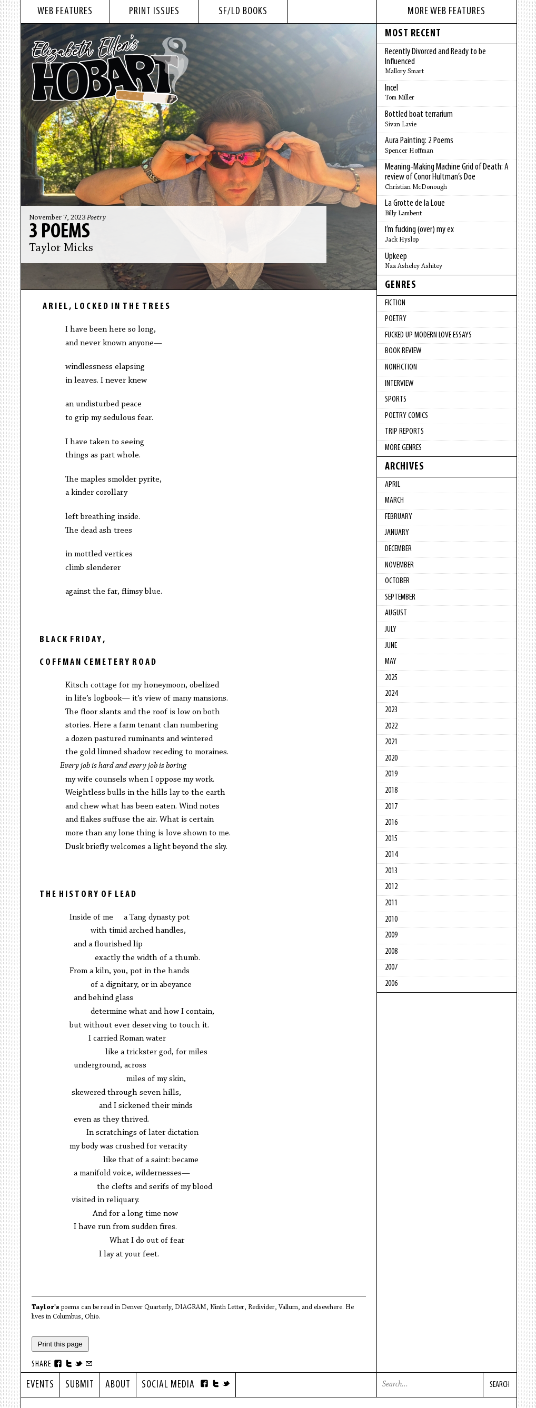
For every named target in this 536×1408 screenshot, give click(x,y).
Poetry (96, 218)
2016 (391, 822)
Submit (79, 1385)
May (390, 661)
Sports (395, 399)
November (399, 565)
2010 (391, 919)
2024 (391, 694)
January (397, 532)
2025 (391, 678)
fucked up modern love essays (428, 335)
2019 (391, 774)
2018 (391, 790)
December (398, 549)
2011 (391, 903)
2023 (391, 710)
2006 (391, 984)
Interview (399, 384)
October (397, 581)
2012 (391, 887)
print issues (154, 11)
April (392, 485)
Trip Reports (404, 431)
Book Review (403, 351)
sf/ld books (243, 11)
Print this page (60, 1344)
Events (40, 1385)
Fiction (395, 303)
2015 (391, 839)
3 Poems (59, 232)
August (396, 613)
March (394, 500)
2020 (391, 758)
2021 (391, 742)
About (118, 1385)
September (400, 597)
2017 (391, 807)
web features (65, 11)
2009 (391, 935)
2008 (391, 951)
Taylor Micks (61, 248)
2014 (391, 855)
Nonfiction (401, 367)
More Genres (403, 448)
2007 (391, 967)
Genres (400, 285)
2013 (391, 871)
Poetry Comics (406, 416)
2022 (391, 726)
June (391, 646)
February (398, 517)
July (390, 629)
